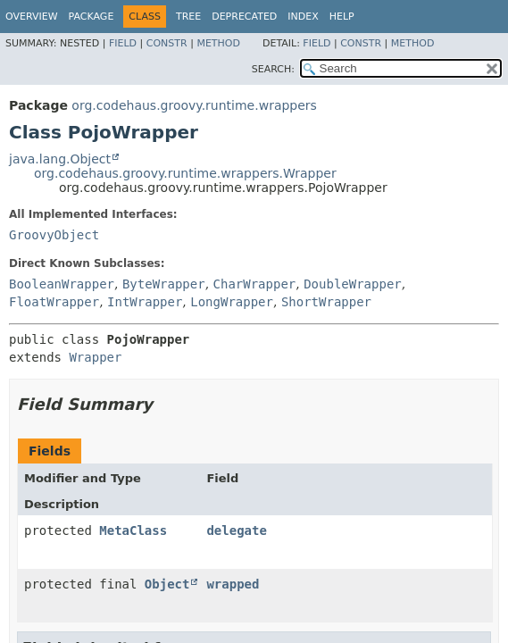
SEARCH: (273, 69)
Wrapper (95, 357)
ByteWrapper (163, 284)
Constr (166, 43)
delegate (236, 530)
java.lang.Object (60, 159)
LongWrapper (231, 302)
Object (167, 584)
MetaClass (133, 530)
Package (91, 16)
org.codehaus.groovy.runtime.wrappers (194, 105)
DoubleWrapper (353, 284)
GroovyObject (54, 235)
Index (302, 16)
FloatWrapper (54, 302)
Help (341, 16)
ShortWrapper (326, 302)
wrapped (232, 584)
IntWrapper (144, 302)
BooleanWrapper (61, 284)
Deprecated (244, 16)
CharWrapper (254, 284)
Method (218, 43)
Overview (31, 16)
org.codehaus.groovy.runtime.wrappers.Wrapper (185, 173)
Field (123, 43)
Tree (188, 16)
